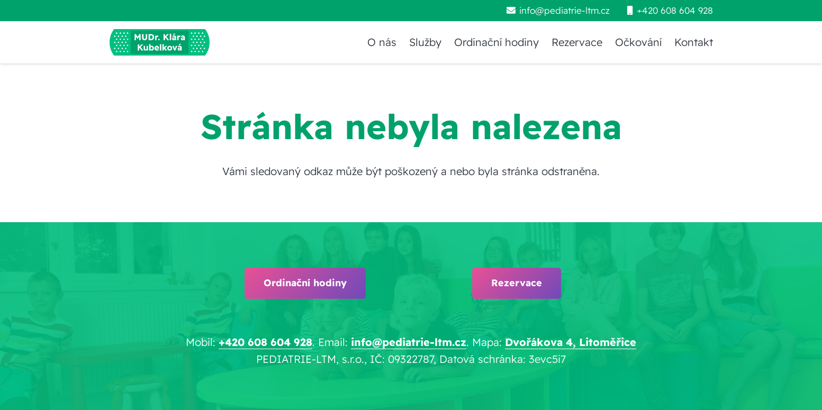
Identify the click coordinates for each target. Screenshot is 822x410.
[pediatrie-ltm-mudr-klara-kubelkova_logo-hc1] (160, 42)
